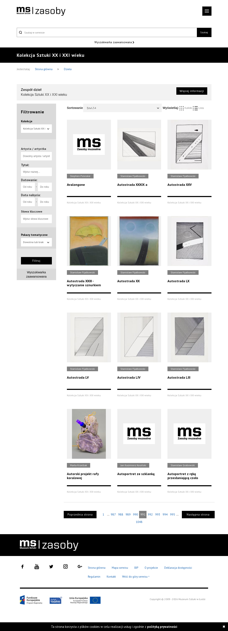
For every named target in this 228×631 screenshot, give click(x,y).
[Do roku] (45, 187)
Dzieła (68, 69)
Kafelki (186, 108)
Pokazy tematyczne (34, 235)
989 (128, 514)
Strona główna (44, 69)
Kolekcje (26, 121)
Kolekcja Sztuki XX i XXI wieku (36, 130)
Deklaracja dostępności (178, 568)
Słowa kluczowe (31, 211)
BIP (136, 568)
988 (120, 514)
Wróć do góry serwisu (136, 577)
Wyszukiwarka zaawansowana (113, 42)
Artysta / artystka (33, 149)
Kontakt (111, 576)
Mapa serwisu (120, 568)
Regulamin (94, 576)
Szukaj (204, 32)
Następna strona (198, 514)
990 (135, 514)
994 (165, 514)
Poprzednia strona (80, 514)
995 (172, 514)
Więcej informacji (192, 91)
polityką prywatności (162, 627)
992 (150, 514)
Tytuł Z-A (123, 108)
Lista (198, 108)
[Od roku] (28, 187)
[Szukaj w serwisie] (107, 32)
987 (113, 514)
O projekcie (151, 568)
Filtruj (36, 261)
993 (157, 514)
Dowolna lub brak (36, 242)
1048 (139, 522)
